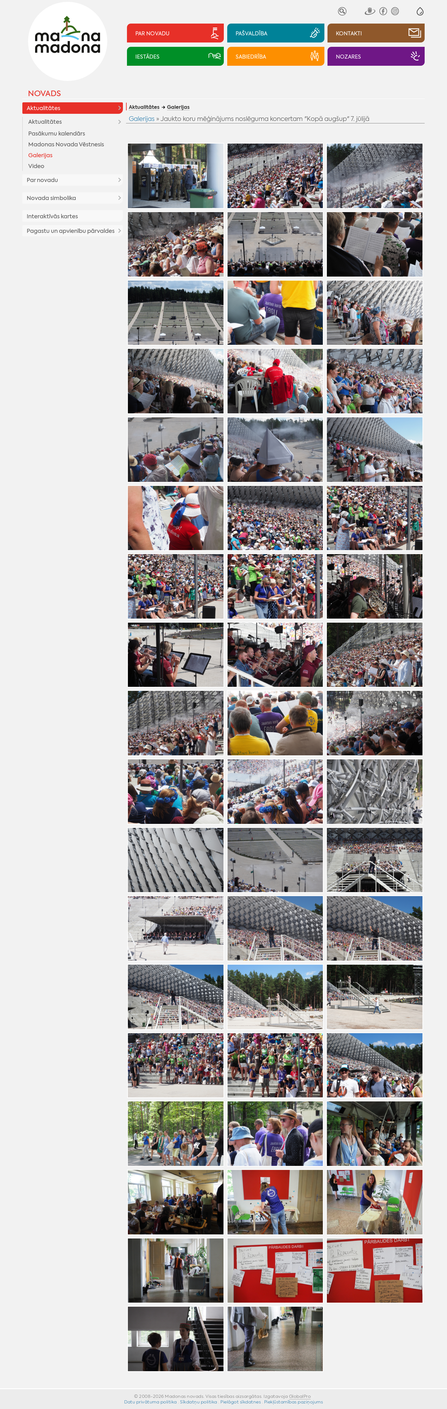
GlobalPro (300, 1396)
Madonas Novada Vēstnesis (66, 144)
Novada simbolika (51, 198)
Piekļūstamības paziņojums (293, 1402)
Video (36, 166)
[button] (420, 11)
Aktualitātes (43, 108)
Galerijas (40, 155)
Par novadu (42, 180)
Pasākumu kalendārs (56, 133)
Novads (44, 93)
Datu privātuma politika (150, 1402)
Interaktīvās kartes (52, 216)
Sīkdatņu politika (198, 1402)
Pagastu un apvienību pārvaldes (71, 231)
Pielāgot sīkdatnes (240, 1402)
